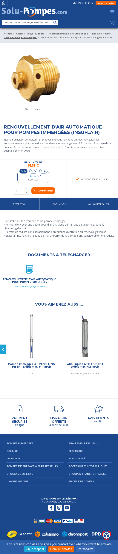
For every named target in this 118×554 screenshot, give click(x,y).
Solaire (12, 450)
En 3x (33, 171)
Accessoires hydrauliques (88, 466)
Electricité (76, 458)
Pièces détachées (81, 481)
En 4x (43, 171)
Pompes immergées (20, 443)
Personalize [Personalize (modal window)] (86, 549)
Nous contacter (105, 3)
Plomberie (75, 450)
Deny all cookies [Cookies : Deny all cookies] (61, 549)
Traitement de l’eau (83, 443)
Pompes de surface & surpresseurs (32, 466)
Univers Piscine (17, 481)
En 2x (23, 171)
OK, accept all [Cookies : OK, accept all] (35, 549)
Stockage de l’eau (20, 473)
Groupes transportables (87, 473)
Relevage (13, 458)
